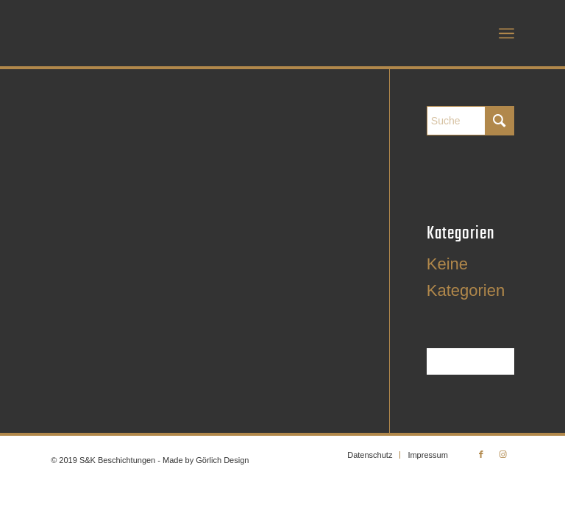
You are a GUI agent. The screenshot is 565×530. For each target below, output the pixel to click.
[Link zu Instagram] (503, 454)
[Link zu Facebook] (481, 454)
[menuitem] (506, 33)
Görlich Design (222, 460)
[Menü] (506, 33)
